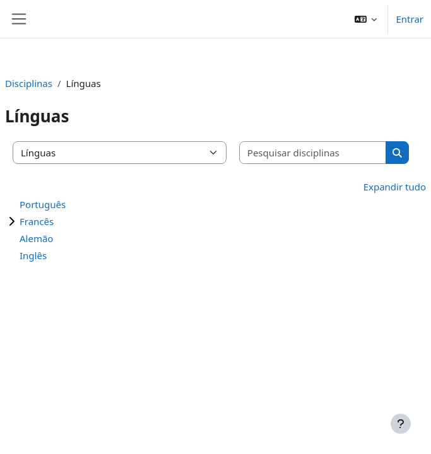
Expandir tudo (394, 186)
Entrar (409, 19)
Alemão (36, 238)
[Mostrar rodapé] (401, 424)
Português (43, 204)
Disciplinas (28, 83)
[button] (366, 19)
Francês (37, 221)
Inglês (33, 255)
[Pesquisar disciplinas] (313, 153)
